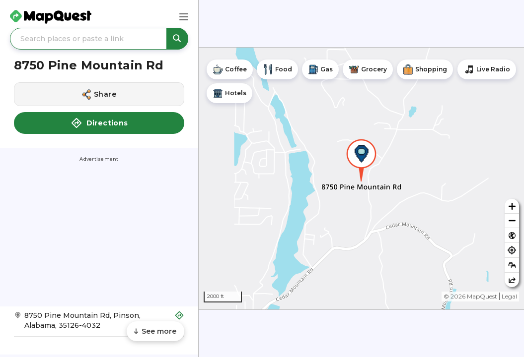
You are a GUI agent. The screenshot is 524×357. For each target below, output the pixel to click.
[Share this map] (512, 280)
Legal (509, 296)
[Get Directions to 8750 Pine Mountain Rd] (99, 323)
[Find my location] (512, 250)
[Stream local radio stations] (486, 69)
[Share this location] (99, 94)
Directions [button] (99, 123)
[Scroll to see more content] (155, 331)
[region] (361, 178)
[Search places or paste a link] (99, 39)
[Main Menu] (183, 16)
